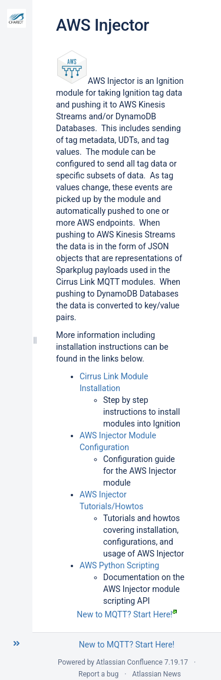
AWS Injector (102, 25)
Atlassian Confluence (129, 662)
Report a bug (98, 674)
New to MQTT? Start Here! (126, 614)
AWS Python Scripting (119, 565)
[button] (16, 643)
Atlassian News (156, 674)
